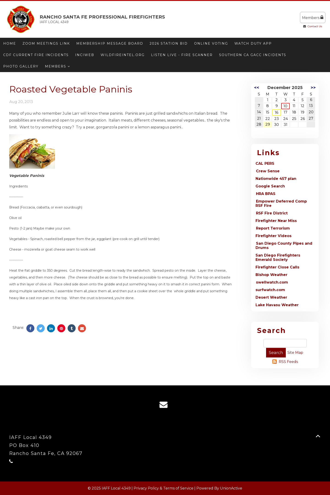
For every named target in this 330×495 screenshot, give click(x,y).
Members (312, 17)
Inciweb (84, 55)
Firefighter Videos (274, 236)
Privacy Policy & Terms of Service (163, 488)
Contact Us (314, 26)
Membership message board (109, 43)
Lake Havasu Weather (277, 305)
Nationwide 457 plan (276, 178)
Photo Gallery (20, 66)
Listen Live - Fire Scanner (182, 55)
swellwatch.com (272, 282)
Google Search (270, 186)
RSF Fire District (272, 213)
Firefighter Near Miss (276, 221)
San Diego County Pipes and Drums (284, 245)
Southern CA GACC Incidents (252, 55)
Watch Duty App (253, 43)
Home (9, 43)
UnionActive (231, 488)
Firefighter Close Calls (277, 267)
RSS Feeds (288, 362)
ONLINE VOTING (211, 43)
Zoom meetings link (46, 43)
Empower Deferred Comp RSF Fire (281, 203)
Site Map (295, 352)
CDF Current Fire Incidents (36, 55)
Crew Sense (268, 171)
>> (313, 87)
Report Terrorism (273, 228)
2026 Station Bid (169, 43)
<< (256, 87)
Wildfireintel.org (123, 55)
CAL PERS (265, 163)
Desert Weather (271, 297)
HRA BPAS (265, 194)
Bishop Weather (271, 275)
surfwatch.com (270, 290)
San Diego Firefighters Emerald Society (278, 257)
